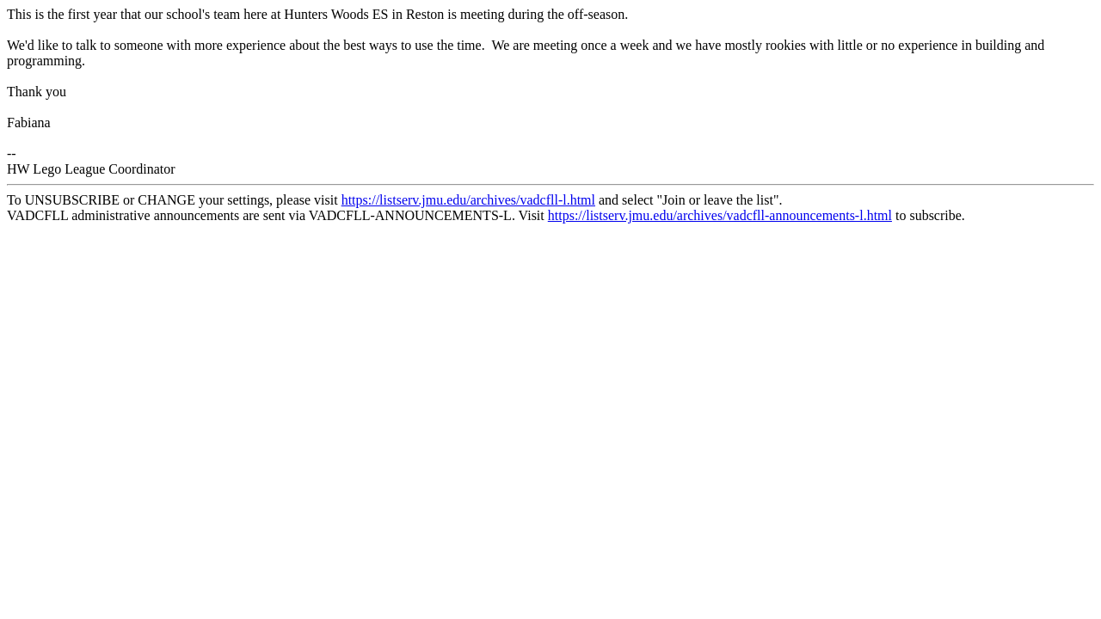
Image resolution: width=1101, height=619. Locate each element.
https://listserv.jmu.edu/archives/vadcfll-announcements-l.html (720, 215)
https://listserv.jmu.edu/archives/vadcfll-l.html (468, 200)
